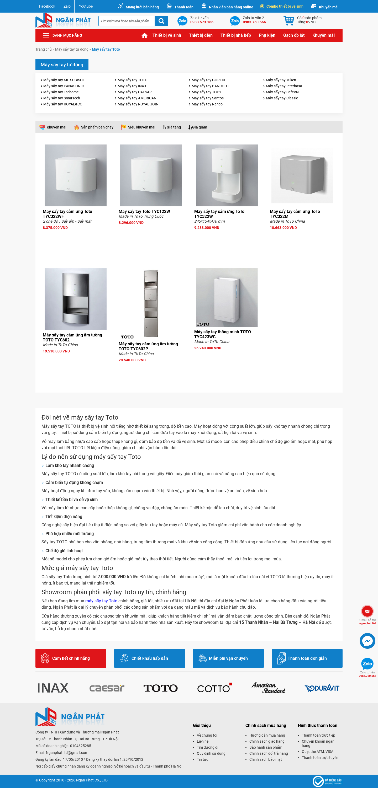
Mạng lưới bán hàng (142, 7)
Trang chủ (145, 35)
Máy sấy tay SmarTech (61, 98)
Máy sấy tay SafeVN (282, 92)
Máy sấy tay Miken (281, 80)
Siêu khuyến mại (141, 127)
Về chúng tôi (207, 735)
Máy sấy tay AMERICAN (137, 98)
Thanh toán (183, 7)
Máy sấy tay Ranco (207, 104)
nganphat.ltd (367, 621)
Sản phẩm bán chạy (97, 127)
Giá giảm (199, 127)
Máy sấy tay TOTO (133, 80)
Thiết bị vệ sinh (167, 35)
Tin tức (202, 759)
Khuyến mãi (329, 7)
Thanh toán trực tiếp (318, 735)
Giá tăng (174, 127)
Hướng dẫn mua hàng (267, 735)
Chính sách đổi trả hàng (268, 753)
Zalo (67, 6)
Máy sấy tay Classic (282, 98)
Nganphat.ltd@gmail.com (67, 753)
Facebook (47, 6)
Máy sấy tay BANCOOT (210, 86)
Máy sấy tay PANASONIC (63, 86)
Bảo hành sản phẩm (265, 747)
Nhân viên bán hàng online (231, 7)
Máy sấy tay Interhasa (284, 86)
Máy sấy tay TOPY (206, 92)
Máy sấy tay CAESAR (135, 92)
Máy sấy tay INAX (132, 86)
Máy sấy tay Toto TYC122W (144, 211)
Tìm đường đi (207, 747)
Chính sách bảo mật (265, 759)
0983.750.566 (367, 674)
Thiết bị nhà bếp (235, 35)
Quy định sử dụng (211, 753)
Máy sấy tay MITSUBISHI (63, 80)
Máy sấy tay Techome (60, 92)
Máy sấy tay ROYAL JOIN (138, 104)
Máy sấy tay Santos (208, 98)
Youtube (86, 6)
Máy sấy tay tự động (71, 49)
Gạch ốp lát (293, 35)
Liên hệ (202, 741)
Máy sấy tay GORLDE (209, 80)
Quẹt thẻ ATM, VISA (317, 751)
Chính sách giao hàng (267, 741)
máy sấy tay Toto (101, 600)
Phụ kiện (267, 35)
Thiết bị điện (201, 35)
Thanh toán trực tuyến (320, 757)
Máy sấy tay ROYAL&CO (62, 104)
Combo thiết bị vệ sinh (282, 6)
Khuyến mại (56, 127)
